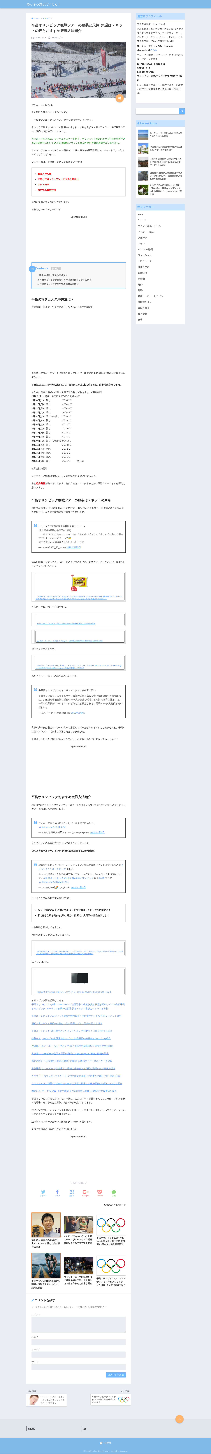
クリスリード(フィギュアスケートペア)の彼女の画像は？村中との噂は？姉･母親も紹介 (76, 1076)
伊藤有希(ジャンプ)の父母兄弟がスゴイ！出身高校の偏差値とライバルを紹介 (71, 1038)
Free (140, 214)
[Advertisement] (78, 238)
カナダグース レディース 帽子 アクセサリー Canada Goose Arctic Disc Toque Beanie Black (69, 641)
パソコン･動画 (145, 249)
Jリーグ (142, 220)
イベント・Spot (146, 232)
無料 (140, 290)
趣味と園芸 (143, 308)
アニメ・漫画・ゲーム (149, 226)
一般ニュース (145, 261)
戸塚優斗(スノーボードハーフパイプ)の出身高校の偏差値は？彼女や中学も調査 (72, 1046)
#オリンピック (85, 878)
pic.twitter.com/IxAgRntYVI (52, 827)
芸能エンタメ (145, 302)
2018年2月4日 (78, 713)
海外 (140, 284)
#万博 (101, 878)
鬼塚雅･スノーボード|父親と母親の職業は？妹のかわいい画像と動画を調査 (70, 1053)
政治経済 (142, 273)
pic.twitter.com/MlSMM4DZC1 (53, 882)
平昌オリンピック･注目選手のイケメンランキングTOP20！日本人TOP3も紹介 (71, 1031)
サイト (34, 1362)
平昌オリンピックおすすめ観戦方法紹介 (57, 284)
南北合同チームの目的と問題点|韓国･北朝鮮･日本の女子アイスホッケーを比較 (71, 1061)
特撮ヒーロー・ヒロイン (150, 296)
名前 (34, 1337)
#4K (76, 878)
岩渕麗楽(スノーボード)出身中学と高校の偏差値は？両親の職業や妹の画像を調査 (73, 1068)
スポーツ (121, 1204)
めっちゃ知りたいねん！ (45, 4)
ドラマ (141, 243)
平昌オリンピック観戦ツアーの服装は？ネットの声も (64, 279)
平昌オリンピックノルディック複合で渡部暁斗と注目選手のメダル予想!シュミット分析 (76, 1016)
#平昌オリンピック (54, 878)
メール (35, 1349)
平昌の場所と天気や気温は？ (52, 275)
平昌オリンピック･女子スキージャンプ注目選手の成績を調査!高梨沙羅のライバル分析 (75, 1004)
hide (55, 268)
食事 (140, 319)
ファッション (145, 255)
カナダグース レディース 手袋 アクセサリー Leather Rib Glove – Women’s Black (66, 624)
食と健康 (142, 314)
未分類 (141, 279)
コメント (36, 1314)
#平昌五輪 (69, 878)
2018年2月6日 (97, 832)
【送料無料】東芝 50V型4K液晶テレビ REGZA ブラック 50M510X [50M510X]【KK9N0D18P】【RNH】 (74, 992)
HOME (105, 1443)
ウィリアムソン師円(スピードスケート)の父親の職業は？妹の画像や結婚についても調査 (76, 1083)
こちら (153, 50)
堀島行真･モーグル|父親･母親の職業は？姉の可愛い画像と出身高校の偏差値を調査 (74, 1091)
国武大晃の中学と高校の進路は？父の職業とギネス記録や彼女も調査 (66, 1023)
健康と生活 (143, 267)
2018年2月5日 (73, 547)
